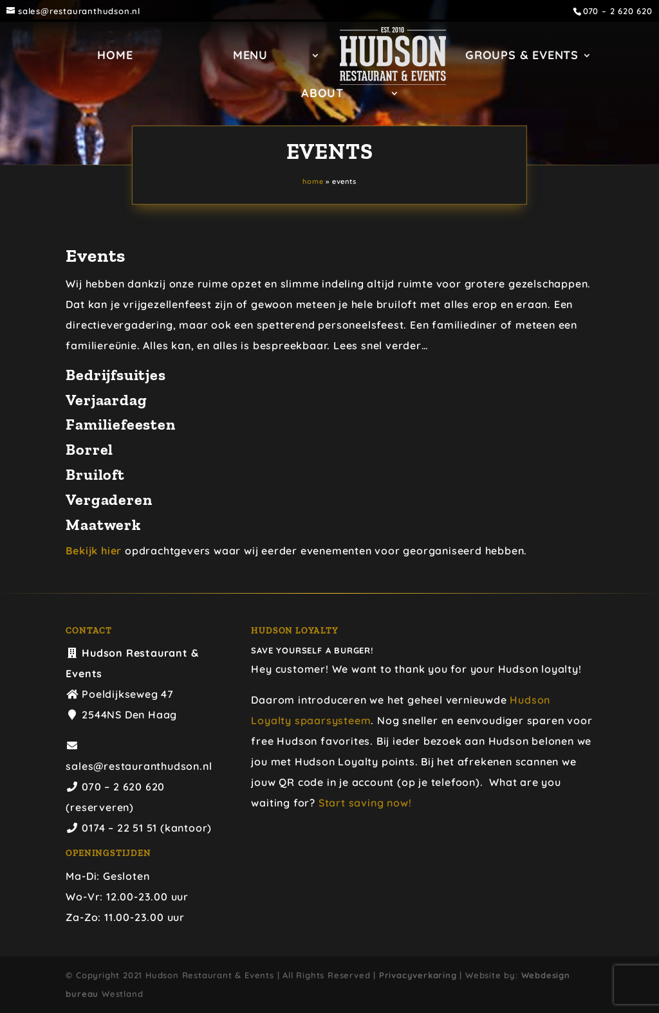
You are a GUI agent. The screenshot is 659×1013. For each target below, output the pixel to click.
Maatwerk (103, 524)
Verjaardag (106, 399)
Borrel (89, 449)
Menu (250, 56)
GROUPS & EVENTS (522, 56)
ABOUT (322, 94)
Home (115, 56)
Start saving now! (365, 802)
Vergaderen (109, 499)
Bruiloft (95, 474)
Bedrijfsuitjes (115, 374)
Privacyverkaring (418, 975)
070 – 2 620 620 (618, 11)
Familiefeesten (120, 424)
